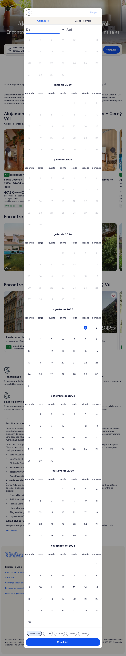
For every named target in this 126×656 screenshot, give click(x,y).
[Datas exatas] (34, 633)
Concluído (63, 642)
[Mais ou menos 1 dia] (48, 633)
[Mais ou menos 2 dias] (59, 633)
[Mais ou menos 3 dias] (71, 633)
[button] (29, 40)
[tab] (43, 20)
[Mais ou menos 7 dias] (83, 633)
